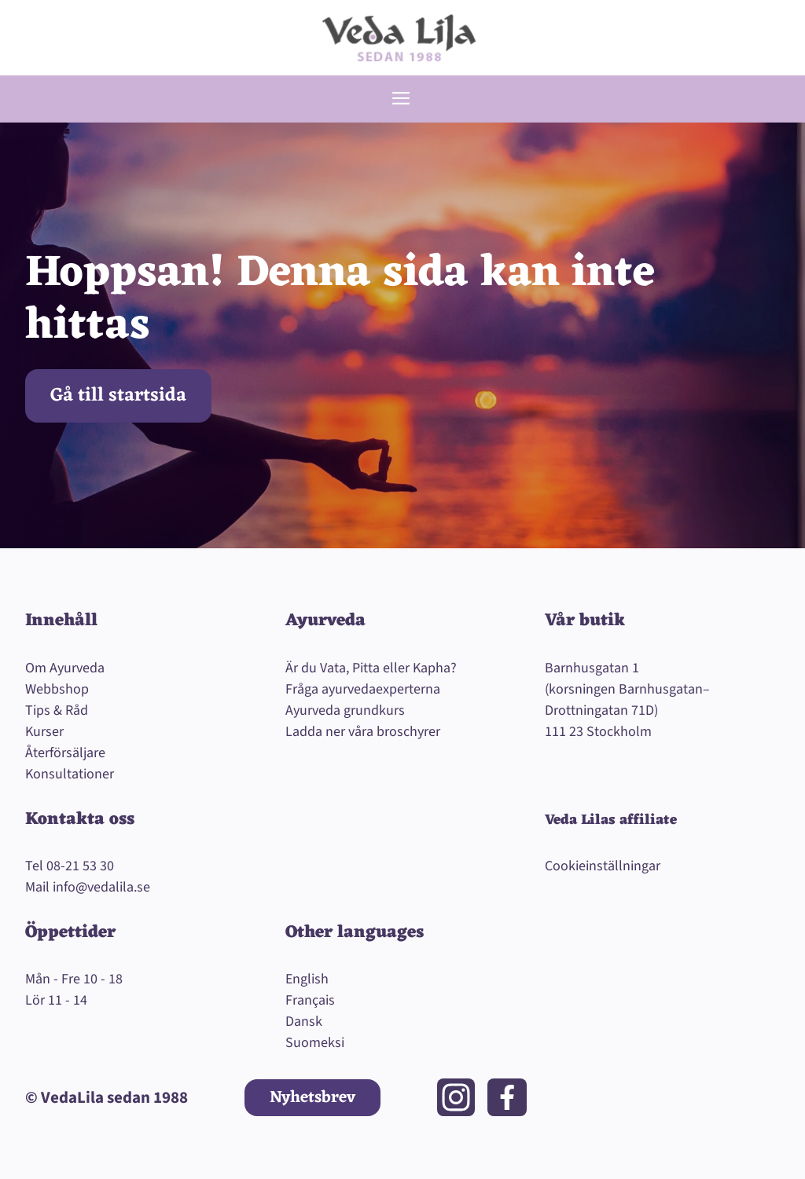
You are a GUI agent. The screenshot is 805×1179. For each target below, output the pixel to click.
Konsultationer (69, 774)
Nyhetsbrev (312, 1097)
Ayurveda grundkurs (345, 710)
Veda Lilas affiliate (611, 820)
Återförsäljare (65, 753)
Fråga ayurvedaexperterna (362, 689)
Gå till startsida (118, 395)
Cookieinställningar (602, 866)
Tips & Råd (56, 710)
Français (310, 1000)
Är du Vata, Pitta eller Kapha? (371, 668)
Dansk (303, 1021)
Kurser (44, 731)
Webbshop (57, 689)
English (307, 979)
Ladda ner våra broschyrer (362, 731)
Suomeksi (314, 1043)
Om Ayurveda (65, 668)
